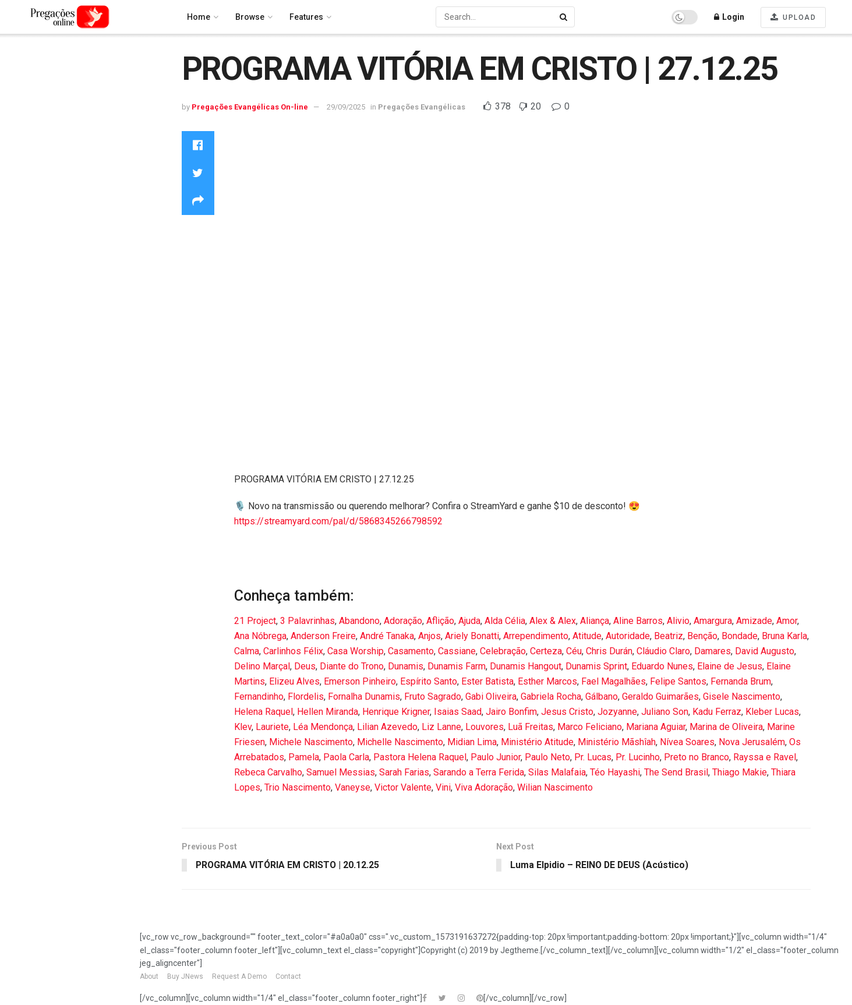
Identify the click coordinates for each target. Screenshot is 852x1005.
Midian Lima (472, 741)
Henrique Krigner (396, 711)
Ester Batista (487, 681)
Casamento (411, 651)
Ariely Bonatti (472, 635)
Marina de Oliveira (726, 726)
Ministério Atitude (537, 741)
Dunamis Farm (456, 666)
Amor (786, 620)
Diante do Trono (352, 666)
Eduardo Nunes (662, 666)
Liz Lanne (441, 726)
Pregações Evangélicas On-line (67, 382)
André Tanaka (387, 635)
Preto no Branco (696, 757)
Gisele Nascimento (741, 696)
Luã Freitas (530, 726)
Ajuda (469, 620)
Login (729, 17)
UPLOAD (793, 17)
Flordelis (306, 696)
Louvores (30, 200)
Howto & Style (37, 185)
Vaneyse (352, 787)
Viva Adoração (484, 787)
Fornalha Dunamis (364, 696)
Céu (574, 651)
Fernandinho (259, 696)
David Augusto (764, 651)
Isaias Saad (458, 711)
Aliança (594, 620)
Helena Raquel (263, 711)
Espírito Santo (428, 681)
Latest (23, 111)
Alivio (678, 620)
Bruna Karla (784, 635)
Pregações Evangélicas (57, 262)
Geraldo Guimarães (660, 696)
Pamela (303, 757)
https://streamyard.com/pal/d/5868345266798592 (338, 521)
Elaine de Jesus (729, 666)
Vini (443, 787)
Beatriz (668, 635)
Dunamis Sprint (596, 666)
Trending (29, 80)
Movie (23, 216)
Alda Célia (505, 620)
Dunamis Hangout (525, 666)
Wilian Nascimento (555, 787)
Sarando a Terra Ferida (478, 772)
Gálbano (601, 696)
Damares (712, 651)
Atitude (587, 635)
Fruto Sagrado (432, 696)
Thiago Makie (739, 772)
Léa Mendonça (323, 726)
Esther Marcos (547, 681)
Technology (34, 278)
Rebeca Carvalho (268, 772)
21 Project (255, 620)
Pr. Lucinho (638, 757)
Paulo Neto (547, 757)
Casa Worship (355, 651)
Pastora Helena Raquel (419, 757)
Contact (288, 977)
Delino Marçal (262, 666)
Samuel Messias (340, 772)
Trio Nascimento (297, 787)
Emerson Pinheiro (360, 681)
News (22, 247)
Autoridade (628, 635)
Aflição (440, 620)
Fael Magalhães (613, 681)
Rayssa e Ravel (764, 757)
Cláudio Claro (663, 651)
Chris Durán (609, 651)
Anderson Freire (323, 635)
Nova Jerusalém (752, 741)
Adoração (403, 620)
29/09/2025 (346, 107)
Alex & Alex (552, 620)
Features (306, 17)
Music (23, 231)
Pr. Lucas (592, 757)
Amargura (713, 620)
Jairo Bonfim (511, 711)
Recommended (41, 95)
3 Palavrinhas (307, 620)
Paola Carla (346, 757)
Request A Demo (239, 977)
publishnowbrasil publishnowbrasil (48, 339)
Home (23, 64)
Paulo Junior (496, 757)
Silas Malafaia (557, 772)
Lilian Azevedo (387, 726)
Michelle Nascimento (400, 741)
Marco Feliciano (589, 726)
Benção (702, 635)
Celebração (503, 651)
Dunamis (405, 666)
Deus (305, 666)
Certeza (546, 651)
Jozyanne (617, 711)
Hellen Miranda (327, 711)
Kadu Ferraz (716, 711)
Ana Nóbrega (260, 635)
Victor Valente (403, 787)
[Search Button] (564, 16)
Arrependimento (535, 635)
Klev (243, 726)
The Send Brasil (676, 772)
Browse (249, 17)
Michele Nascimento (311, 741)
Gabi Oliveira (491, 696)
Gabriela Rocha (551, 696)
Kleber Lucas (772, 711)
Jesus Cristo (567, 711)
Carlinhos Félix (293, 651)
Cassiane (457, 651)
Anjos (429, 635)
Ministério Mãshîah (617, 741)
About (149, 977)
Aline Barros (638, 620)
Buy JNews (185, 977)
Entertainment (38, 153)
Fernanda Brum (740, 681)
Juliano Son (664, 711)
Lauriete (272, 726)
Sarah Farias (404, 772)
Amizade (754, 620)
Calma (246, 651)
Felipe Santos (678, 681)
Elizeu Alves (294, 681)
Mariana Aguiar (655, 726)
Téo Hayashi (615, 772)
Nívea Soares (687, 741)
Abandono (359, 620)
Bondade (740, 635)
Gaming (27, 169)
